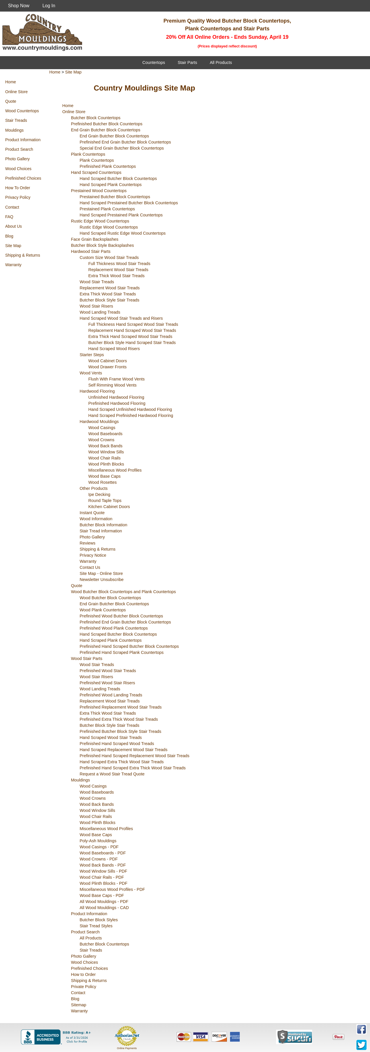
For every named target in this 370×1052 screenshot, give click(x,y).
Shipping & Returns (22, 255)
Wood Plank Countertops (103, 610)
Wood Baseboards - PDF (103, 853)
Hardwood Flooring (97, 391)
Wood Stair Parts (87, 658)
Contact (12, 207)
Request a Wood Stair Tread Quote (112, 774)
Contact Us (90, 567)
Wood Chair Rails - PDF (102, 877)
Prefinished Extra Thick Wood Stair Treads (119, 719)
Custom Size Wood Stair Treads (109, 257)
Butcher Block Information (103, 525)
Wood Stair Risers (96, 306)
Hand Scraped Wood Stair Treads (111, 737)
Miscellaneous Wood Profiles (115, 470)
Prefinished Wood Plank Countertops (114, 628)
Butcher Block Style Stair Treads (109, 300)
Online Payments (127, 1048)
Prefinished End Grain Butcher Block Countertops (125, 142)
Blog (9, 236)
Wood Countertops (22, 110)
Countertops (154, 62)
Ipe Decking (99, 494)
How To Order (17, 187)
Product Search (19, 149)
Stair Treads (16, 120)
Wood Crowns (101, 439)
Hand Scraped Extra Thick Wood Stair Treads (122, 761)
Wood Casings (101, 427)
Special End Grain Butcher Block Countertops (122, 148)
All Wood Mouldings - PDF (104, 901)
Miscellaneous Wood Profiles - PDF (112, 889)
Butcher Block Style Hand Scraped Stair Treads (132, 342)
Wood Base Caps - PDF (102, 895)
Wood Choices (18, 168)
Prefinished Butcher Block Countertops (107, 124)
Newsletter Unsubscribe (102, 579)
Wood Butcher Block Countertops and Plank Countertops (123, 591)
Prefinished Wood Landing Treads (111, 695)
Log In (48, 5)
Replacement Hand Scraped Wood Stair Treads (132, 330)
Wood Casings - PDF (99, 847)
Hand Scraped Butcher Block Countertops (118, 178)
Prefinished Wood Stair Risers (107, 683)
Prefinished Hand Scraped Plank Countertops (122, 652)
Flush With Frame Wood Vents (116, 379)
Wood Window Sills (106, 452)
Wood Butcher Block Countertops (110, 597)
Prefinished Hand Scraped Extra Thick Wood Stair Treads (133, 768)
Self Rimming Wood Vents (112, 385)
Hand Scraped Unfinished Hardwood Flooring (130, 409)
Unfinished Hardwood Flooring (116, 397)
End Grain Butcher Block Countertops (105, 130)
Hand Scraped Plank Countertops (111, 184)
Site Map (13, 245)
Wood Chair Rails (104, 458)
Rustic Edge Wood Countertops (100, 221)
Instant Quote (92, 512)
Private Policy (83, 986)
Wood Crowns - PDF (99, 859)
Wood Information (96, 518)
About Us (13, 226)
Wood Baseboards (105, 433)
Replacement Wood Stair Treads (118, 269)
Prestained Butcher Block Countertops (115, 196)
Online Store (16, 91)
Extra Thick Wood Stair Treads (116, 275)
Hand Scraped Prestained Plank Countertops (121, 215)
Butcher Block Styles (99, 919)
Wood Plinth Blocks (106, 464)
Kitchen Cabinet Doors (109, 506)
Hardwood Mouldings (99, 421)
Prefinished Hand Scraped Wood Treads (117, 743)
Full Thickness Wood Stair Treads (119, 263)
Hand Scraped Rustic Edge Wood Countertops (123, 233)
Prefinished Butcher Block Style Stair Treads (120, 731)
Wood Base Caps (104, 476)
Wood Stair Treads (97, 281)
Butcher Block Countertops (96, 117)
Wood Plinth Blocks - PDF (103, 883)
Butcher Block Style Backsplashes (102, 245)
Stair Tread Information (101, 531)
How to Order (83, 974)
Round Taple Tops (105, 500)
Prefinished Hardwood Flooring (117, 403)
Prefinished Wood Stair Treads (108, 670)
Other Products (94, 488)
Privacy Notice (93, 555)
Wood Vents (91, 373)
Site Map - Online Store (101, 573)
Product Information (22, 139)
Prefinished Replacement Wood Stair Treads (121, 707)
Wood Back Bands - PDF (103, 865)
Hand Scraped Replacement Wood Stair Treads (124, 749)
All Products (221, 62)
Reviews (87, 543)
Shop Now (18, 5)
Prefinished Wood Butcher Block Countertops (121, 616)
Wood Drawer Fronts (107, 367)
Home (10, 82)
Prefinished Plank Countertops (108, 166)
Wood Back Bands (105, 446)
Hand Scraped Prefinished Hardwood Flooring (130, 415)
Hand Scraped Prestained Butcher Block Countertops (129, 203)
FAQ (9, 216)
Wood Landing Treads (100, 312)
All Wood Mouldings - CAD (104, 907)
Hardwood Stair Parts (91, 251)
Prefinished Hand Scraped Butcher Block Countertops (129, 646)
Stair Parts (187, 62)
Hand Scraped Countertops (96, 172)
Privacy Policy (17, 197)
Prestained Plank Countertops (107, 209)
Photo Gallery (17, 159)
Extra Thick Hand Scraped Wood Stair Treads (130, 336)
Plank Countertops (88, 154)
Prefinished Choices (23, 178)
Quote (10, 101)
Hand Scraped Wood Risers (114, 348)
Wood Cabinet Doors (107, 360)
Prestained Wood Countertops (99, 190)
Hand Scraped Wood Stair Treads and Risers (121, 318)
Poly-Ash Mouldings (98, 840)
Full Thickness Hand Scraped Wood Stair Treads (133, 324)
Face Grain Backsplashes (95, 239)
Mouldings (14, 130)
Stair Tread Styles (96, 926)
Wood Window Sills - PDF (103, 871)
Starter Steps (92, 354)
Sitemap (78, 1005)
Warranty (13, 264)
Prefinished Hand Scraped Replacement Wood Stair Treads (135, 755)
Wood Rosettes (102, 482)
